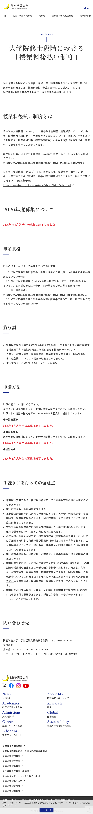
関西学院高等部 (12, 766)
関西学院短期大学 (13, 780)
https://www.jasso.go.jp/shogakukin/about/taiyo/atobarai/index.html (42, 162)
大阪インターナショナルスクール (21, 775)
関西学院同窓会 (12, 790)
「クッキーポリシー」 (73, 802)
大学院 (42, 15)
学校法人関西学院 (13, 746)
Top (4, 15)
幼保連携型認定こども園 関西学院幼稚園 (25, 751)
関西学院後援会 (12, 785)
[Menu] (87, 6)
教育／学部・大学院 (22, 15)
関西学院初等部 (12, 756)
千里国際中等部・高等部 (17, 770)
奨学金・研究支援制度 (62, 15)
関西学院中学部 (12, 761)
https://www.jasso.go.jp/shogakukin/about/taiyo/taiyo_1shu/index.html (43, 294)
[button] (46, 810)
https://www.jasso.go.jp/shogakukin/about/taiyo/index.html (37, 185)
